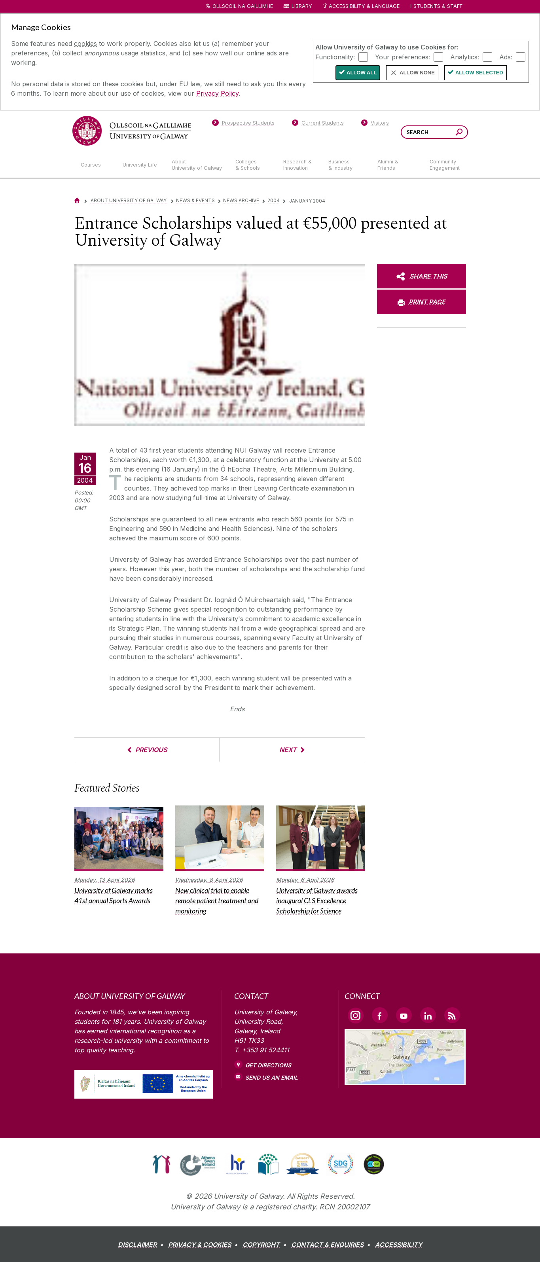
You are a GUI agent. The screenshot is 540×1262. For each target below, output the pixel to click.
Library (302, 6)
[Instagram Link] (356, 1015)
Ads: (505, 57)
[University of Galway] (131, 131)
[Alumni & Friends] (397, 165)
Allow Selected (479, 73)
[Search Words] (434, 132)
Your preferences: (402, 57)
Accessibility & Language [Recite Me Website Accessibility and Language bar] (361, 6)
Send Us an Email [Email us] (271, 1077)
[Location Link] (405, 1080)
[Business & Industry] (346, 165)
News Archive (241, 200)
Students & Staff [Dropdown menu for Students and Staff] (437, 6)
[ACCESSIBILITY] (398, 1244)
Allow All (362, 73)
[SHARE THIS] (421, 276)
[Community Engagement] (444, 165)
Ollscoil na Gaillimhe (242, 6)
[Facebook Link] (380, 1015)
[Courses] (95, 165)
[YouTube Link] (404, 1015)
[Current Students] (317, 124)
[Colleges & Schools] (253, 165)
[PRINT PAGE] (421, 302)
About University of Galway (129, 200)
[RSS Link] (452, 1015)
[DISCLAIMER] (142, 1244)
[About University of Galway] (197, 165)
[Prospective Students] (243, 124)
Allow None (417, 73)
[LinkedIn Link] (428, 1015)
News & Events (195, 200)
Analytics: (464, 57)
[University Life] (140, 165)
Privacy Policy (217, 93)
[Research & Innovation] (299, 165)
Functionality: (335, 57)
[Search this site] (459, 133)
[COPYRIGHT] (266, 1244)
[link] (161, 1164)
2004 (273, 200)
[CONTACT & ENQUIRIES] (332, 1244)
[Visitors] (374, 124)
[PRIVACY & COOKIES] (204, 1244)
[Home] (77, 200)
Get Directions (268, 1065)
